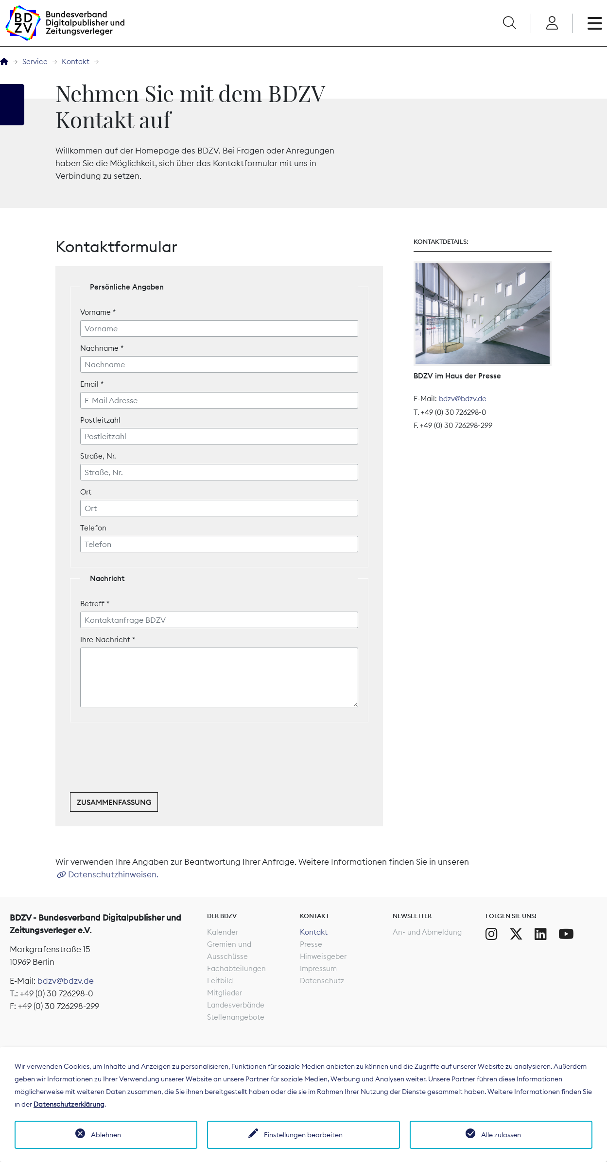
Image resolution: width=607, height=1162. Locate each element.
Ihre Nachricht (107, 639)
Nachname (101, 348)
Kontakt (75, 61)
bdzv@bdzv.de (462, 398)
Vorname (98, 312)
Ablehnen (106, 1134)
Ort (85, 491)
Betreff (94, 603)
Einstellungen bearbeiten (303, 1134)
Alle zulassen (501, 1134)
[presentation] (144, 759)
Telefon (93, 527)
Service (35, 61)
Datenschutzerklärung (69, 1104)
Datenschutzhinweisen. (113, 874)
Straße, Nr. (98, 456)
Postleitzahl (100, 420)
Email (92, 384)
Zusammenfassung (114, 802)
